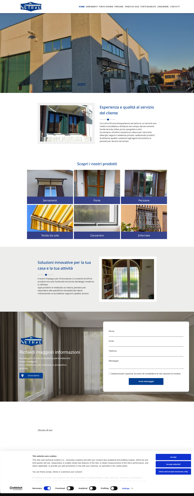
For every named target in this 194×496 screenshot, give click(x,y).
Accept (173, 460)
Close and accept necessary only (173, 474)
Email (111, 341)
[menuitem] (81, 6)
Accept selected (173, 467)
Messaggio (114, 361)
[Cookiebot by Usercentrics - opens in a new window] (16, 491)
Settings (126, 491)
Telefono (113, 351)
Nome (111, 331)
